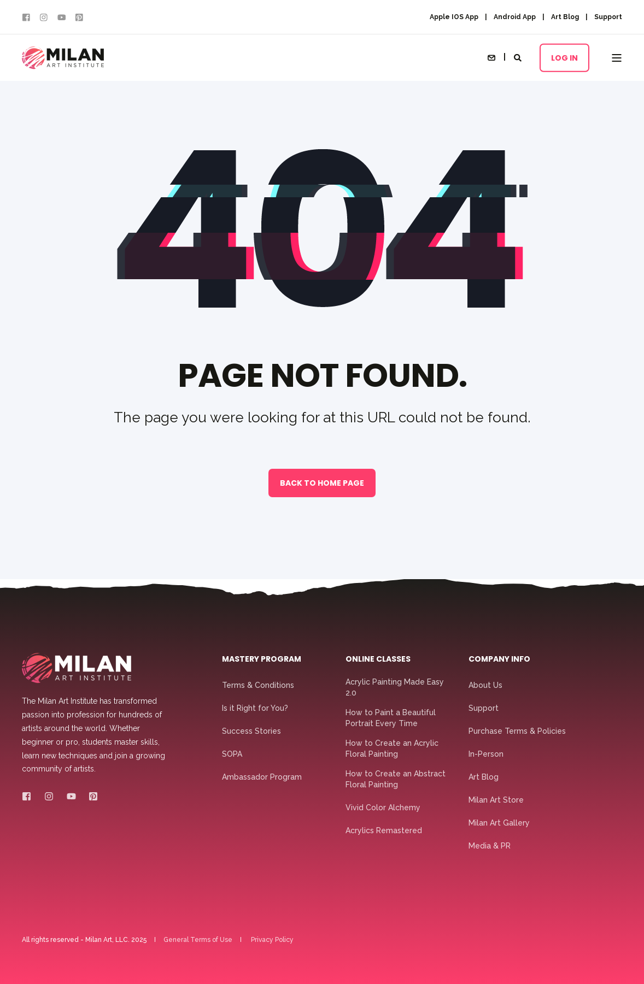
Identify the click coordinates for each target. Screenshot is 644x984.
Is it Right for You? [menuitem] (255, 708)
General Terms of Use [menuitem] (197, 939)
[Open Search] (518, 56)
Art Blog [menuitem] (565, 17)
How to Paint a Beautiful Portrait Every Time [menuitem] (391, 718)
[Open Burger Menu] (617, 58)
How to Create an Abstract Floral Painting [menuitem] (396, 779)
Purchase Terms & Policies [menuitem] (517, 731)
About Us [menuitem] (485, 685)
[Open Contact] (491, 57)
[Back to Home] (63, 57)
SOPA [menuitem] (232, 754)
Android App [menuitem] (515, 17)
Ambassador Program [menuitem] (262, 777)
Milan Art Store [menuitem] (496, 800)
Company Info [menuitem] (499, 659)
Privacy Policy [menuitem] (272, 939)
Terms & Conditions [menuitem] (258, 685)
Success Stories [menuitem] (251, 731)
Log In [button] (564, 57)
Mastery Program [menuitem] (261, 659)
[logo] (76, 668)
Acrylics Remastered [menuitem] (384, 830)
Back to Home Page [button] (322, 483)
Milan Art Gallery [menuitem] (499, 822)
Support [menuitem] (608, 17)
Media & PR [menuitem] (490, 845)
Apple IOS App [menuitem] (454, 17)
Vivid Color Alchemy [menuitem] (383, 807)
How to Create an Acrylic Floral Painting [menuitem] (392, 748)
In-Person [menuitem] (486, 754)
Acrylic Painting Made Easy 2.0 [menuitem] (395, 687)
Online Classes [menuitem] (378, 659)
